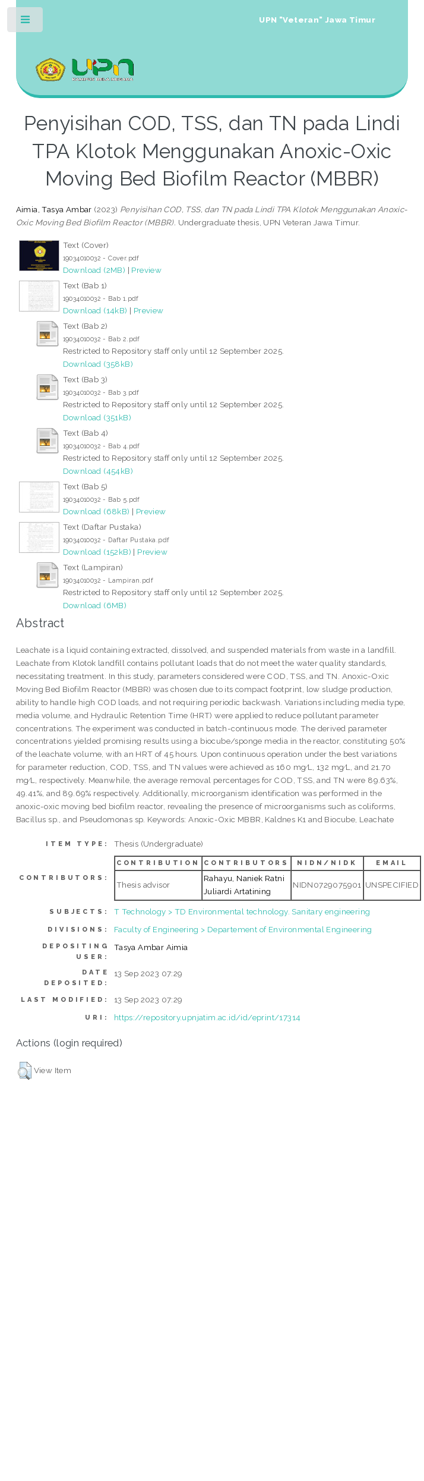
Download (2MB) (94, 270)
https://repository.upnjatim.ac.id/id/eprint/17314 (207, 1017)
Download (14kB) (95, 310)
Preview (146, 270)
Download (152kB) (97, 551)
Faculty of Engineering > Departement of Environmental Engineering (243, 929)
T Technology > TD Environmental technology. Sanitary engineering (242, 911)
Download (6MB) (95, 605)
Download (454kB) (98, 471)
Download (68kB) (96, 511)
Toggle (26, 22)
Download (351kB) (97, 417)
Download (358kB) (98, 364)
